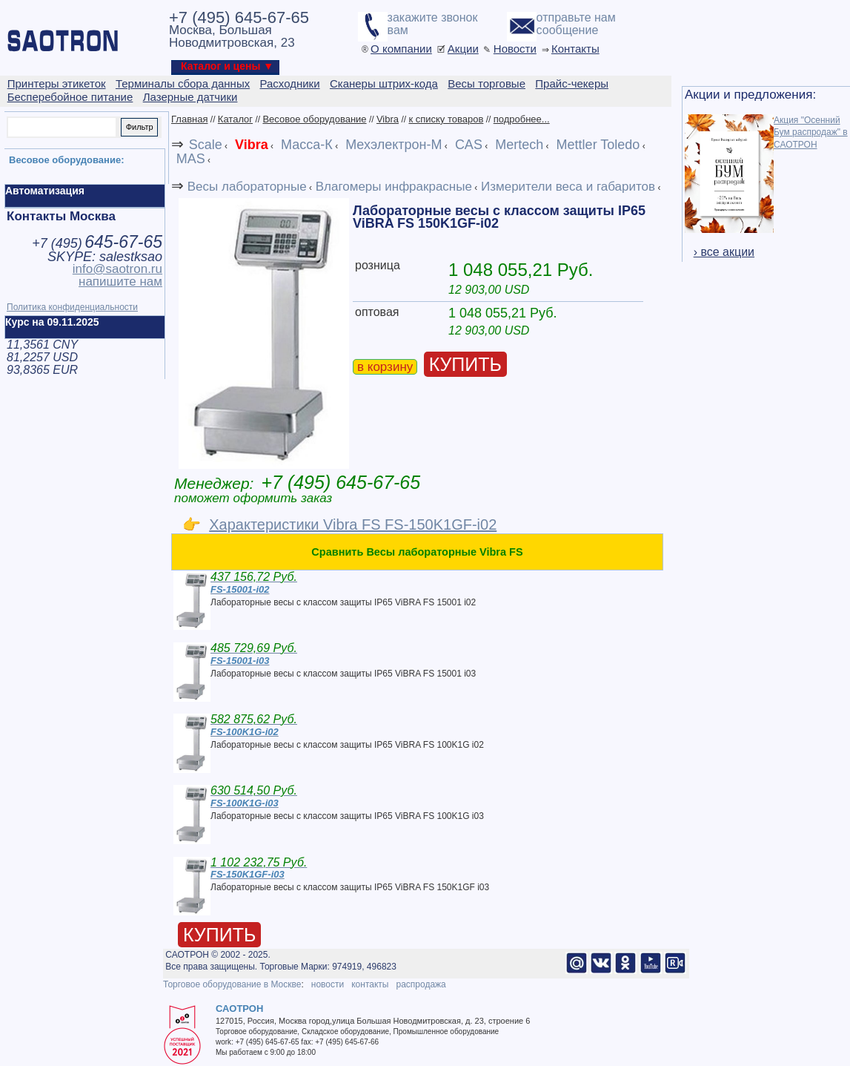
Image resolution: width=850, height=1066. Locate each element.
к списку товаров (445, 119)
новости (327, 984)
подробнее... (522, 119)
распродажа (420, 984)
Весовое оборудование (314, 119)
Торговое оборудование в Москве (232, 984)
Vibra (387, 119)
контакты (369, 984)
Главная (189, 119)
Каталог (235, 119)
